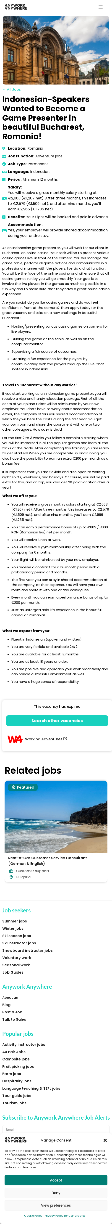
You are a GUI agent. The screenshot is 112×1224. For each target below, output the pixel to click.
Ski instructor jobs (19, 943)
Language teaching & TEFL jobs (31, 1088)
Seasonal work (16, 965)
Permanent (38, 164)
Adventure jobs (49, 156)
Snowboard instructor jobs (27, 950)
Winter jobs (12, 928)
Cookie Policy (33, 1216)
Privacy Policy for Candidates (65, 1216)
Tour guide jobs (16, 1095)
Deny (56, 1192)
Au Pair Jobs (14, 1051)
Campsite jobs (16, 1059)
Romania (35, 148)
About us (10, 997)
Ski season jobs (16, 935)
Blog (6, 1004)
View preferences (56, 1205)
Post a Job (12, 1012)
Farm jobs (11, 1073)
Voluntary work (16, 957)
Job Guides (12, 972)
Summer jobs (14, 921)
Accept (56, 1180)
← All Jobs (11, 89)
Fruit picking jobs (18, 1066)
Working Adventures (46, 739)
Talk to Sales (14, 1019)
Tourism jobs (14, 1103)
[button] (105, 1140)
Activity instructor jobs (23, 1044)
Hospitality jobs (16, 1081)
